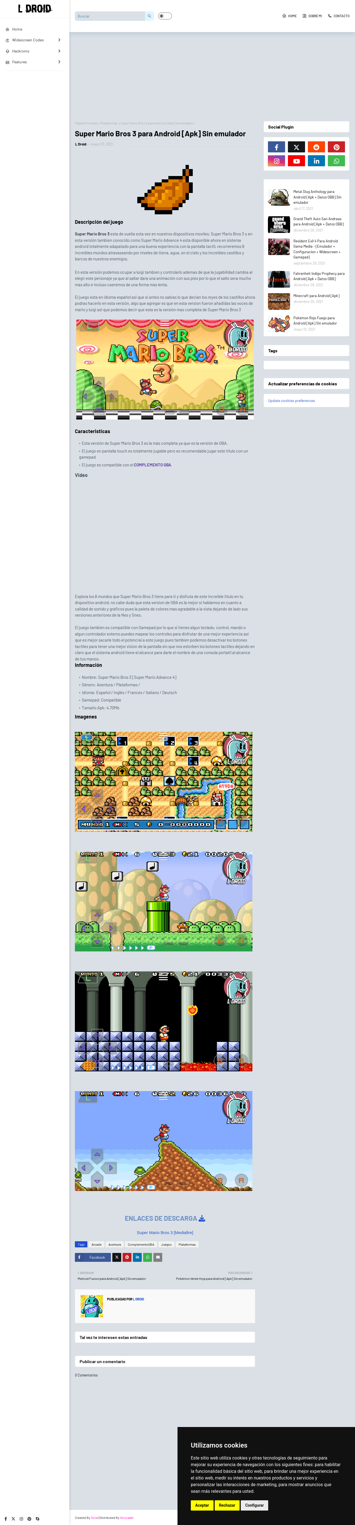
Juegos (166, 1244)
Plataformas (109, 123)
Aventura (114, 1244)
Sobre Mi (312, 16)
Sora (94, 1517)
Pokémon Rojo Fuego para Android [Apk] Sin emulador (315, 321)
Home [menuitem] (14, 29)
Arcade (97, 1244)
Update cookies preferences (291, 400)
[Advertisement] (212, 74)
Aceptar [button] (202, 1505)
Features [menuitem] (16, 61)
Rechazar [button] (227, 1505)
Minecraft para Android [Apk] (316, 295)
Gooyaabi (127, 1517)
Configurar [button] (254, 1505)
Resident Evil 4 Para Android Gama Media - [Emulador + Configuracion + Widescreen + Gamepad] (317, 249)
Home (289, 16)
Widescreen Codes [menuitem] (25, 39)
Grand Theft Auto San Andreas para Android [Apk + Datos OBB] (318, 222)
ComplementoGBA (141, 1244)
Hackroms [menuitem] (17, 51)
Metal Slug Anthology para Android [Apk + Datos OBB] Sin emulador (317, 197)
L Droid (80, 144)
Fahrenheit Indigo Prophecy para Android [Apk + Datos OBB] (319, 276)
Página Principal (86, 123)
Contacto (338, 16)
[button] (165, 15)
